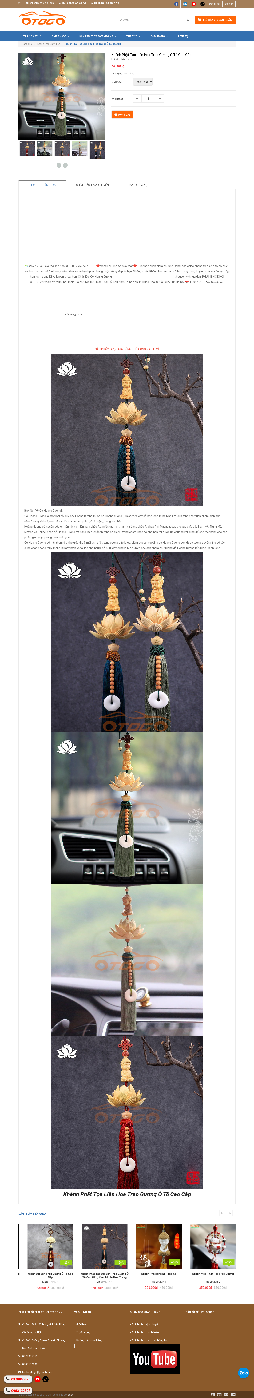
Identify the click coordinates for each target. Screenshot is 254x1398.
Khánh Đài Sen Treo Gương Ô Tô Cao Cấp (100, 1275)
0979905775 (80, 3)
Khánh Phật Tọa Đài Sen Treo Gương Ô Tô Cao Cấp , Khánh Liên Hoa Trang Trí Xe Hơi (154, 1275)
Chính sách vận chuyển (144, 1324)
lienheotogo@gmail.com (41, 3)
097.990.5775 (201, 282)
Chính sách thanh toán (144, 1332)
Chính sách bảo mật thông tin (148, 1340)
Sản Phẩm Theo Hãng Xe (98, 36)
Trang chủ (33, 36)
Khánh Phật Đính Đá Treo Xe (208, 1273)
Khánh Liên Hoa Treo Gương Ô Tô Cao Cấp (45, 1275)
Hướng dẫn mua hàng (88, 1340)
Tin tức (134, 36)
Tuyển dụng (82, 1332)
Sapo (71, 1394)
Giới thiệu (80, 1324)
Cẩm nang (159, 36)
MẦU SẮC (116, 82)
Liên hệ (183, 36)
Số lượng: (117, 99)
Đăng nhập (214, 3)
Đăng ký (229, 3)
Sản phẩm (61, 36)
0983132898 (112, 3)
